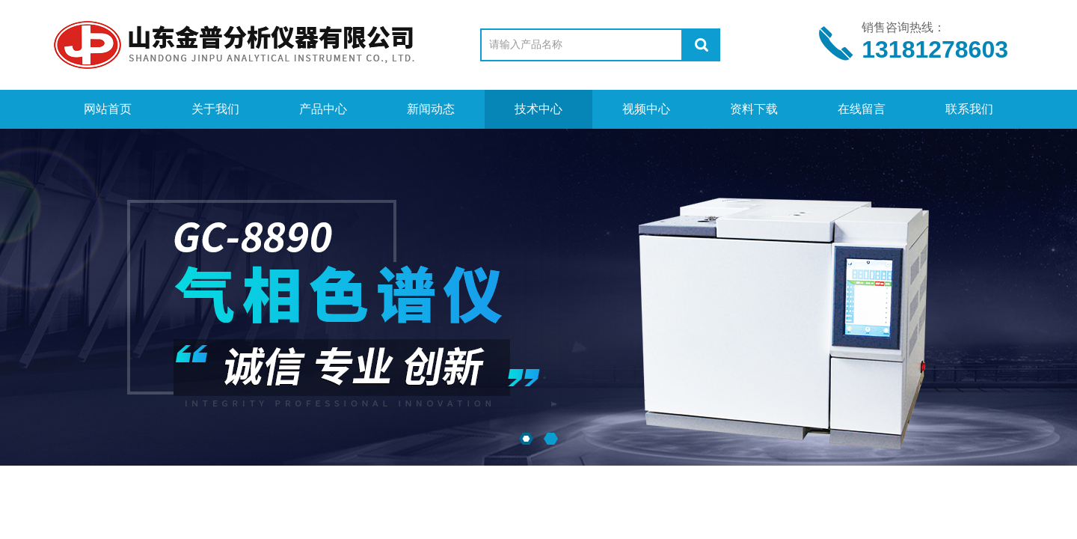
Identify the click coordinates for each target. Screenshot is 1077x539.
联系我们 (969, 109)
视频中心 (646, 109)
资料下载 (754, 109)
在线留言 (862, 109)
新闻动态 (431, 109)
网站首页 (108, 109)
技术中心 (538, 109)
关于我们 (215, 109)
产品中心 (323, 109)
